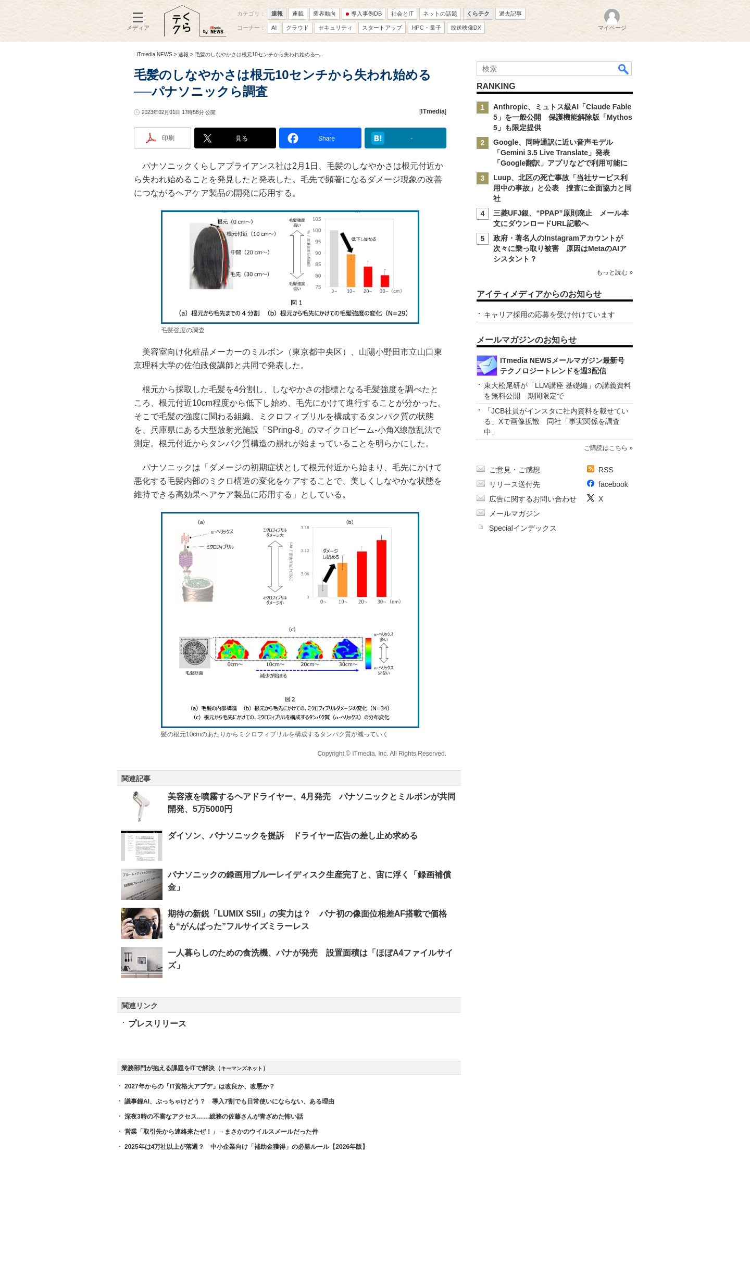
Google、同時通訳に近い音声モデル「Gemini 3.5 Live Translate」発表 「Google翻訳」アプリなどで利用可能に (560, 152)
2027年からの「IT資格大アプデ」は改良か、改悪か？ (199, 1086)
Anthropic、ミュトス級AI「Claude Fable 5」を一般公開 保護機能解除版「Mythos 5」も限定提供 (562, 117)
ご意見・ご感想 (514, 470)
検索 (624, 68)
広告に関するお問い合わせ (533, 499)
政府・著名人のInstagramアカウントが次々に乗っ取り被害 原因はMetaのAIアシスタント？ (560, 248)
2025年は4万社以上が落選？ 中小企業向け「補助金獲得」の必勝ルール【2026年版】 (246, 1146)
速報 (183, 54)
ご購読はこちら (606, 448)
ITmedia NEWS (154, 54)
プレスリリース (157, 1023)
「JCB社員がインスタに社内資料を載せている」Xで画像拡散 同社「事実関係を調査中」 (556, 421)
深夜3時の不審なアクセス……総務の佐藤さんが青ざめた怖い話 (213, 1116)
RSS (606, 470)
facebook (613, 484)
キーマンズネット (241, 1068)
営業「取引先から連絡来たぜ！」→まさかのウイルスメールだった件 (221, 1131)
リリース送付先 (514, 484)
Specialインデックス (523, 528)
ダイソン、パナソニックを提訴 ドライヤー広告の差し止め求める (293, 835)
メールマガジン (514, 513)
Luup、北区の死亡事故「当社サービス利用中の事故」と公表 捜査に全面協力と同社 (562, 188)
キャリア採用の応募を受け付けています (549, 314)
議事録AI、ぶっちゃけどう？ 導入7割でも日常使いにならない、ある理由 (229, 1101)
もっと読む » (614, 272)
